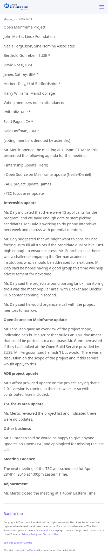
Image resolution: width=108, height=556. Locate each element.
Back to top (13, 513)
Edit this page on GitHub (18, 542)
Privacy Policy (29, 534)
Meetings (9, 19)
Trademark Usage (46, 530)
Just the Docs (27, 550)
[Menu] (101, 7)
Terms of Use (50, 534)
